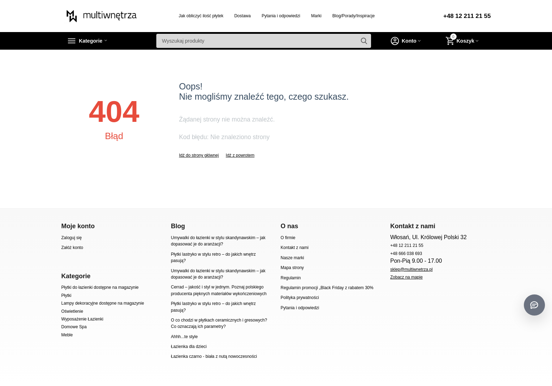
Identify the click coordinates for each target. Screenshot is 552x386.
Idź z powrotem (240, 155)
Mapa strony (292, 267)
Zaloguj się (71, 237)
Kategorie (93, 41)
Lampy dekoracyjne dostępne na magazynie (102, 303)
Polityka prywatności (300, 297)
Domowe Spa (74, 326)
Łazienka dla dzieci (189, 346)
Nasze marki (292, 257)
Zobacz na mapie (406, 277)
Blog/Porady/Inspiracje (352, 15)
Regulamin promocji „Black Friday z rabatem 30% (327, 287)
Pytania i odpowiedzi (280, 15)
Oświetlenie (72, 311)
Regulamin (291, 277)
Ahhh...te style (184, 336)
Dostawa (241, 15)
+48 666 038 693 (406, 253)
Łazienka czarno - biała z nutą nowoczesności (214, 356)
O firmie (288, 237)
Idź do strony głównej (199, 155)
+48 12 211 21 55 (466, 16)
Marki (315, 15)
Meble (67, 334)
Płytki (66, 295)
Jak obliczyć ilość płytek (200, 15)
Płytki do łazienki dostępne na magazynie (100, 287)
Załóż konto (72, 247)
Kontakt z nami (294, 247)
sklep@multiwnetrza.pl (411, 269)
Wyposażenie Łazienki (82, 319)
